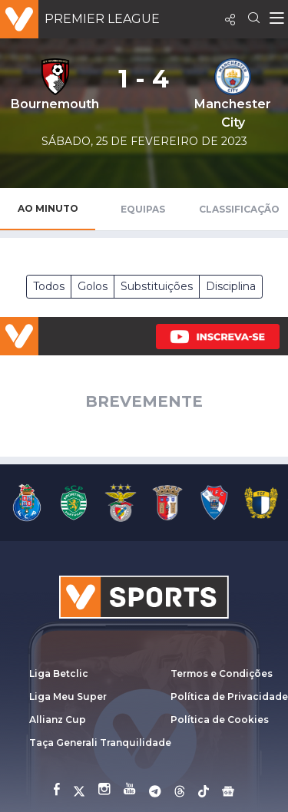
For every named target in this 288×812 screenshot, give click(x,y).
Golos (93, 286)
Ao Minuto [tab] (48, 208)
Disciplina (231, 286)
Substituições (157, 286)
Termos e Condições (221, 673)
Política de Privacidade (229, 696)
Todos (49, 286)
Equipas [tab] (143, 209)
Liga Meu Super (68, 696)
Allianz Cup (57, 719)
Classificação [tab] (239, 209)
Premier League (102, 19)
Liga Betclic (58, 673)
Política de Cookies (219, 719)
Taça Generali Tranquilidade (100, 742)
